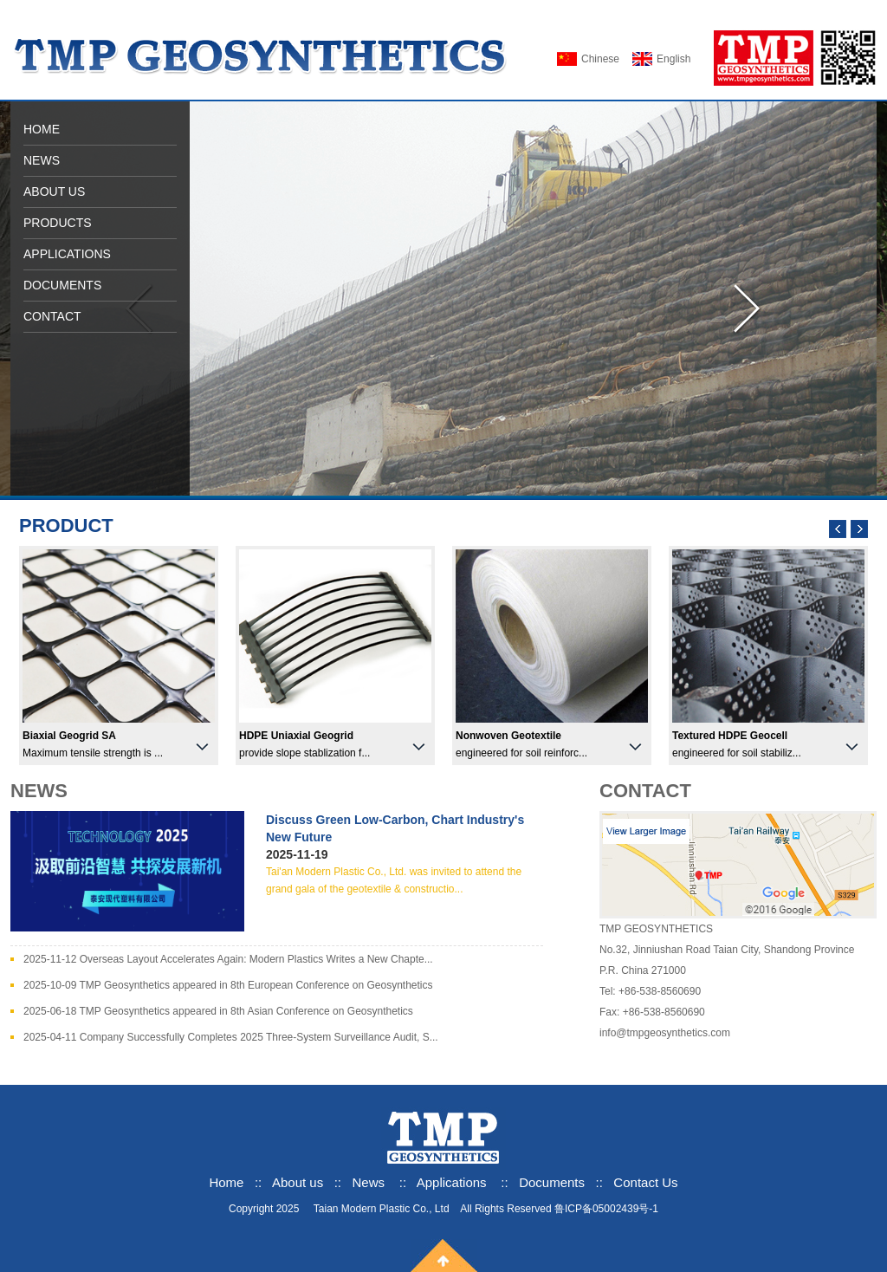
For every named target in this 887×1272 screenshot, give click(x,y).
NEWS (41, 160)
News (369, 1182)
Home (226, 1182)
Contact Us (645, 1182)
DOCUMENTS (62, 285)
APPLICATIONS (67, 254)
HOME (41, 129)
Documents (552, 1182)
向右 (748, 309)
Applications (452, 1182)
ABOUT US (54, 191)
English (673, 59)
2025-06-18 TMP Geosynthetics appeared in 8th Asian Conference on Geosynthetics (218, 1011)
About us (299, 1182)
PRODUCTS (57, 223)
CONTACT (52, 316)
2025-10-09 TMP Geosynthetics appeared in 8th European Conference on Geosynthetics (228, 985)
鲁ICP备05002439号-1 (606, 1209)
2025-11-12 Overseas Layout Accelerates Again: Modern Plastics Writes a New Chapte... (228, 959)
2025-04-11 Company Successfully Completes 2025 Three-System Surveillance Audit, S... (230, 1037)
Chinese (600, 59)
